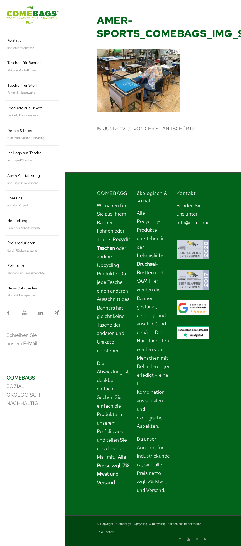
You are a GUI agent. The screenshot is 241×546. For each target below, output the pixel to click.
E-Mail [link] (30, 343)
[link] (32, 14)
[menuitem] (32, 44)
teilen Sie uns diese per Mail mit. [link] (112, 448)
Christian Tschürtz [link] (169, 128)
